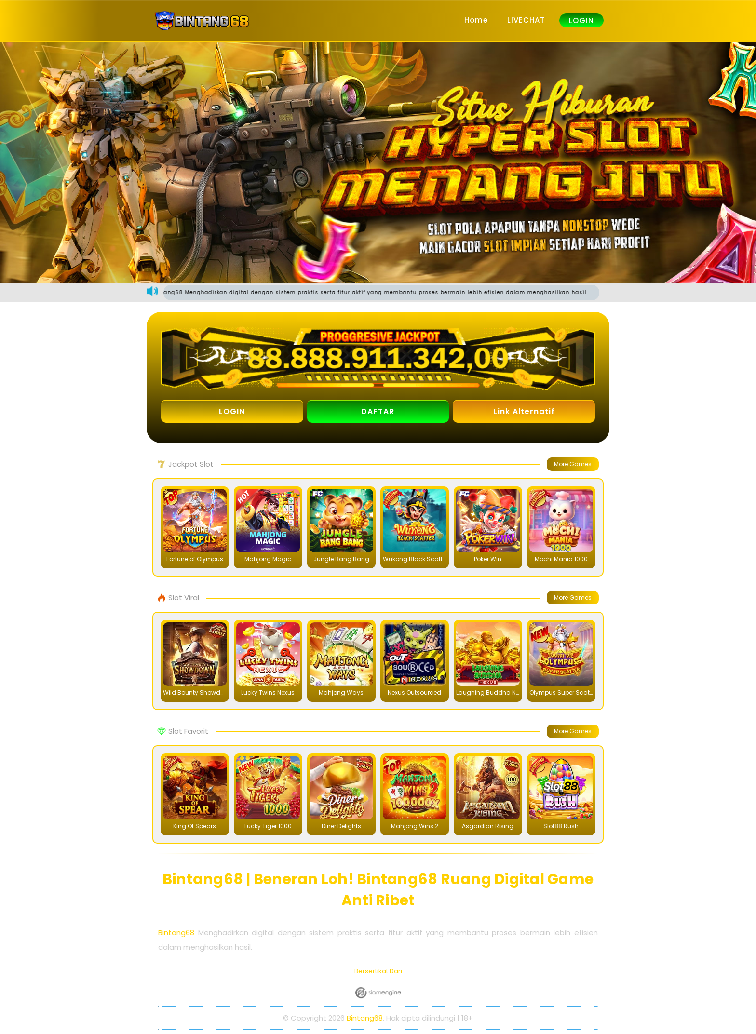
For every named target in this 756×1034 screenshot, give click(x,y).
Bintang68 (176, 932)
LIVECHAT (526, 20)
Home (476, 20)
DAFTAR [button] (377, 411)
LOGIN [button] (232, 411)
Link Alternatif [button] (524, 411)
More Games (573, 464)
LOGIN (581, 20)
